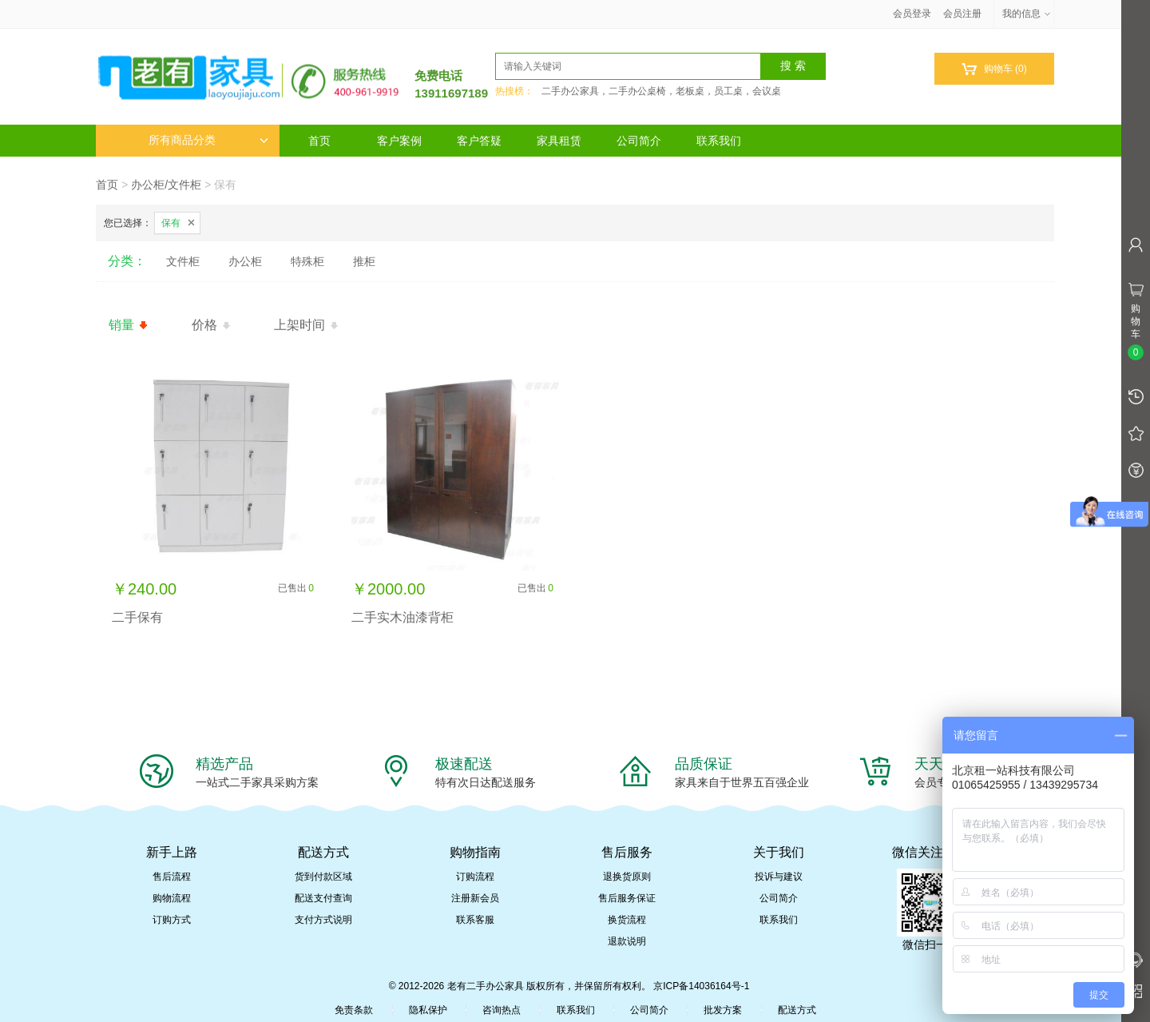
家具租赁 (559, 140)
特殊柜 (307, 261)
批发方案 (723, 1010)
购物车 (994, 69)
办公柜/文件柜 (166, 184)
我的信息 (1027, 13)
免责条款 (354, 1010)
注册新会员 (475, 898)
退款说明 (627, 941)
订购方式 (172, 919)
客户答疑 (479, 140)
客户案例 (399, 140)
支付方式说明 (323, 919)
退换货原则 (627, 876)
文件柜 (183, 261)
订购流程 (475, 876)
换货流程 (627, 919)
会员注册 (962, 13)
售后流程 (172, 876)
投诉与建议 (779, 876)
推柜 (364, 261)
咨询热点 (501, 1010)
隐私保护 (428, 1010)
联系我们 (718, 140)
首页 (319, 140)
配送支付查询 (323, 898)
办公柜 (245, 261)
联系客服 (475, 919)
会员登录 (912, 13)
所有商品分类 (208, 140)
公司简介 (639, 140)
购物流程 (172, 898)
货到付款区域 (323, 876)
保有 (170, 223)
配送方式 (797, 1010)
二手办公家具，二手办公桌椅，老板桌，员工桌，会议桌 (661, 91)
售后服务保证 (627, 898)
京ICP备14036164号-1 (701, 986)
